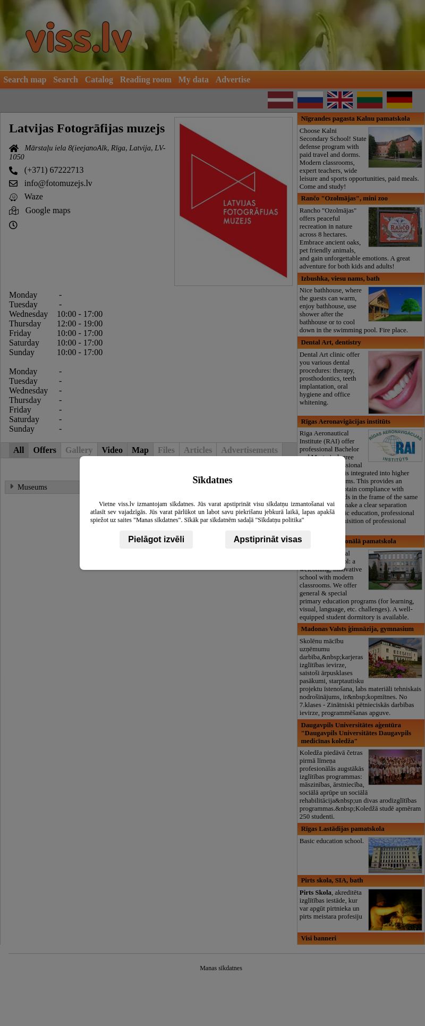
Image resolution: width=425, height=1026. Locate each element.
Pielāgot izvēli (156, 539)
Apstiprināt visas (268, 539)
